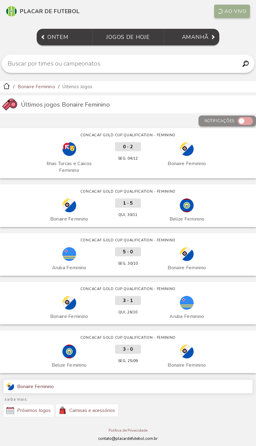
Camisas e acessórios (87, 410)
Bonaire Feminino (36, 87)
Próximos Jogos (28, 410)
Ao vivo (232, 11)
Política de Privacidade (128, 430)
